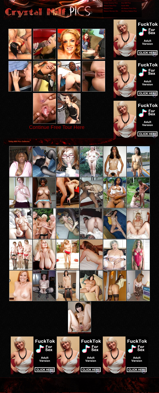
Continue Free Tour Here (56, 127)
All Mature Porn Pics (128, 8)
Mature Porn (108, 8)
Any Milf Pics (126, 3)
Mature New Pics (110, 6)
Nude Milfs (125, 6)
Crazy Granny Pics (111, 3)
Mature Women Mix (111, 11)
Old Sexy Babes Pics (129, 11)
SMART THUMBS (85, 333)
